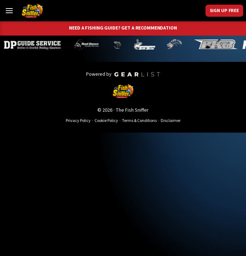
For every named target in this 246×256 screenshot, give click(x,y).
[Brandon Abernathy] (90, 44)
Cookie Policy (106, 121)
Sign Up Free (224, 10)
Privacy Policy (78, 121)
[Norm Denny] (119, 44)
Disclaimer (171, 121)
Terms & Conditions (139, 121)
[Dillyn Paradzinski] (35, 44)
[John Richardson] (177, 44)
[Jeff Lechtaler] (147, 44)
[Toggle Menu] (9, 10)
